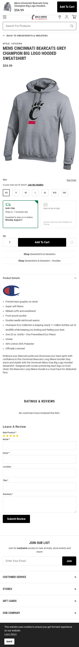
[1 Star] (4, 436)
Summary (7, 494)
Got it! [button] (9, 641)
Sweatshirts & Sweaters (39, 254)
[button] (60, 17)
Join (69, 561)
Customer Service (14, 577)
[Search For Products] (31, 26)
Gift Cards (10, 601)
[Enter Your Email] (32, 560)
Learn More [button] (10, 634)
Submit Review (16, 519)
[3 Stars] (11, 436)
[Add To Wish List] (72, 242)
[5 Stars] (17, 436)
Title (5, 480)
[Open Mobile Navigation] (5, 17)
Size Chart (71, 180)
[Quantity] (10, 242)
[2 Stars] (7, 436)
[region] (39, 329)
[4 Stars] (14, 436)
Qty (4, 236)
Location (7, 467)
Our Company (11, 613)
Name (5, 439)
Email (5, 453)
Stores (7, 589)
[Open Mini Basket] (74, 17)
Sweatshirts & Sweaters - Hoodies (39, 260)
